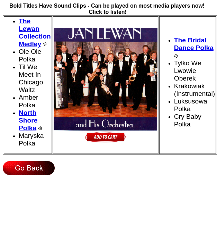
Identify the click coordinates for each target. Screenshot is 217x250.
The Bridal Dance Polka (194, 43)
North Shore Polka (28, 120)
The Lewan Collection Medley (35, 32)
